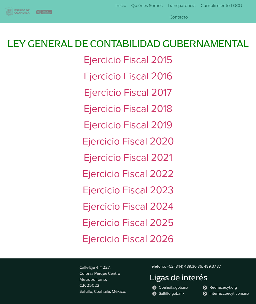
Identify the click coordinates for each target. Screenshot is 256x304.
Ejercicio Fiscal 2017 (128, 92)
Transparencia (182, 5)
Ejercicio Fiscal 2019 (128, 124)
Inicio (121, 5)
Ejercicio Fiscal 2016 (128, 76)
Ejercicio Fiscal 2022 (128, 173)
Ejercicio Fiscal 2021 (128, 157)
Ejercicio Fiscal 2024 (128, 206)
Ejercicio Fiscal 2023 (128, 190)
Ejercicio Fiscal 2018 (128, 108)
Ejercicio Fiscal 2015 (128, 59)
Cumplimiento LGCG (221, 5)
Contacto (179, 17)
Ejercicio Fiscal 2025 (128, 222)
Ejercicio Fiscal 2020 (128, 141)
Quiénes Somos (146, 5)
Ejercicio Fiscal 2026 (128, 238)
